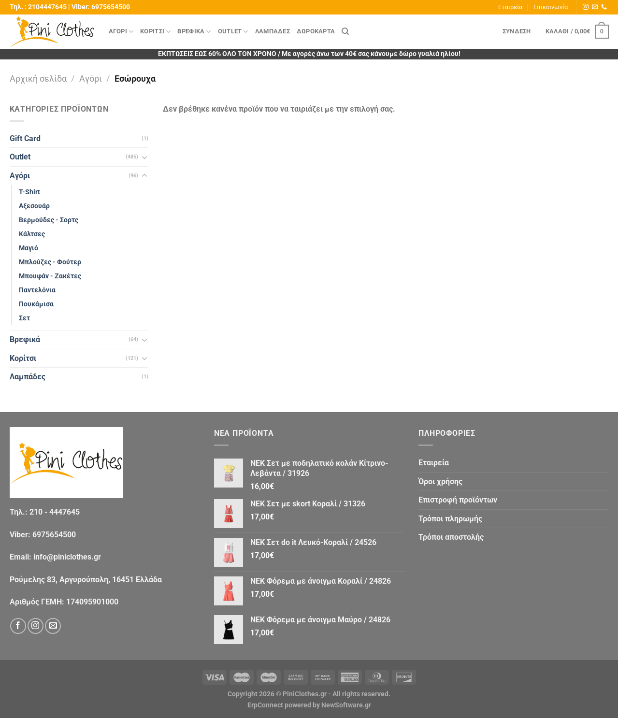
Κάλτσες (32, 234)
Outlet (233, 31)
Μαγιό (28, 248)
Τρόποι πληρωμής (450, 518)
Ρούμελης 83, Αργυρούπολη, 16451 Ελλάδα (86, 579)
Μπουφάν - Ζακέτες (50, 276)
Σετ (24, 318)
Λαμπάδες (272, 31)
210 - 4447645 (54, 512)
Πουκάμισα (36, 304)
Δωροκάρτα (316, 31)
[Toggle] (144, 157)
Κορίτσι (155, 31)
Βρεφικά (194, 31)
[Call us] (604, 7)
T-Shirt (29, 192)
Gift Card (25, 138)
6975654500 (110, 7)
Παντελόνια (37, 290)
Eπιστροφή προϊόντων (457, 499)
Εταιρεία (510, 7)
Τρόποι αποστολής (451, 537)
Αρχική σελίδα (38, 78)
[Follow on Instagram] (586, 7)
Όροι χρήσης (440, 481)
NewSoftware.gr (346, 705)
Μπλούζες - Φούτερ (50, 262)
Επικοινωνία (550, 7)
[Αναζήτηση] (345, 31)
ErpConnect (265, 705)
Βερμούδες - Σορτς (48, 220)
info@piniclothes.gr (67, 556)
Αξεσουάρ (34, 206)
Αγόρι (121, 31)
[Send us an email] (595, 7)
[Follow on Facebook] (18, 626)
